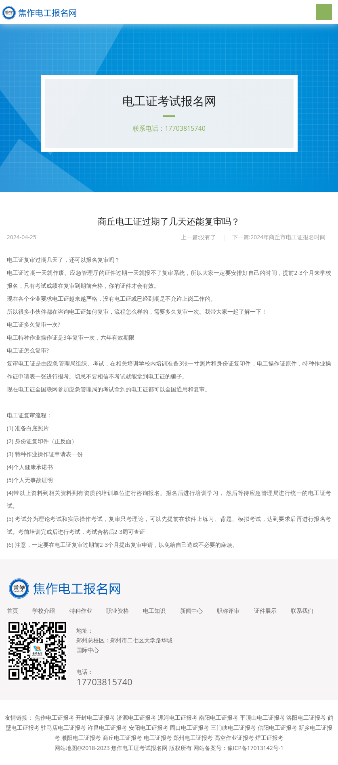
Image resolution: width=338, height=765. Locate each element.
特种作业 (84, 612)
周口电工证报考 (189, 735)
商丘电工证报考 (122, 745)
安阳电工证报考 (148, 735)
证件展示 (278, 612)
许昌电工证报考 (107, 735)
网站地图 (66, 755)
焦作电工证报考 (54, 725)
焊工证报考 (269, 745)
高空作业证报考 (234, 745)
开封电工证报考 (95, 725)
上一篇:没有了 (198, 239)
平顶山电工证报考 (262, 725)
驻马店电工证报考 (63, 735)
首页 (12, 612)
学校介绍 (45, 612)
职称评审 (239, 612)
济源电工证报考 (136, 725)
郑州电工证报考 (193, 745)
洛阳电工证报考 (306, 725)
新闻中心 (200, 612)
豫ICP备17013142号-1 (255, 755)
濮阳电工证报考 (81, 745)
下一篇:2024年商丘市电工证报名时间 (279, 239)
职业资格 (123, 612)
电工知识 (162, 612)
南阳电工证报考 (218, 725)
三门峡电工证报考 (233, 735)
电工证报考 (158, 745)
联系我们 (18, 618)
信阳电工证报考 (277, 735)
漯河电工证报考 (177, 725)
